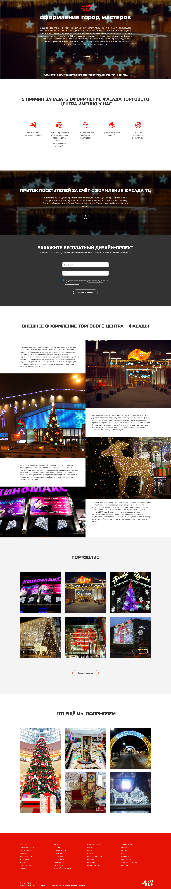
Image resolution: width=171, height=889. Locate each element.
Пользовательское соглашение (32, 885)
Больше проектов (85, 673)
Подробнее (85, 56)
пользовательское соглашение (83, 280)
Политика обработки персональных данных (67, 885)
